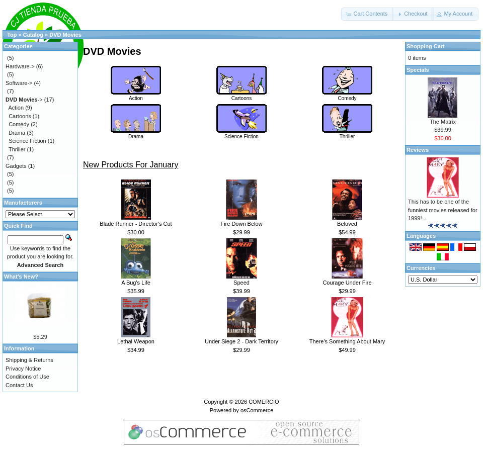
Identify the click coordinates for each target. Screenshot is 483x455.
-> (24, 100)
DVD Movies (65, 35)
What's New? (21, 277)
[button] (367, 14)
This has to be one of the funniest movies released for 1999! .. (442, 210)
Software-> (19, 83)
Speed (241, 283)
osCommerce (256, 410)
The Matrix (443, 122)
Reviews (418, 150)
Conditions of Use (27, 377)
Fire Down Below (241, 224)
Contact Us (19, 385)
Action (136, 95)
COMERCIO (264, 402)
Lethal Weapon (135, 341)
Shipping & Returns (29, 360)
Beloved (347, 224)
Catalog (33, 35)
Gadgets (16, 166)
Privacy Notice (23, 369)
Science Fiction (241, 133)
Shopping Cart (426, 46)
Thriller (347, 133)
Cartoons (241, 95)
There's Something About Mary (347, 341)
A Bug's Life (135, 283)
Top (12, 35)
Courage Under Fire (347, 283)
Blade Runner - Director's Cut (136, 224)
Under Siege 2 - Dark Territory (241, 341)
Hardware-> (20, 66)
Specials (418, 70)
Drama (136, 133)
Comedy (347, 95)
